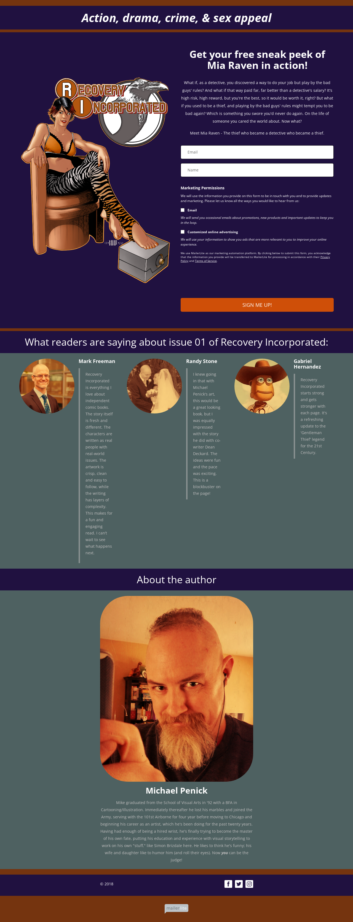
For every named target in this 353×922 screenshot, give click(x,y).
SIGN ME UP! (257, 305)
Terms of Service (206, 261)
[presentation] (222, 281)
